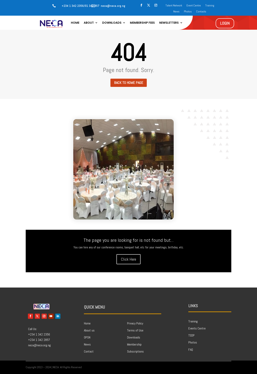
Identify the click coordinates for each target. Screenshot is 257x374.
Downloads (111, 23)
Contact (89, 351)
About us (89, 330)
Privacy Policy (135, 323)
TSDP (191, 335)
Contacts (201, 11)
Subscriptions (135, 351)
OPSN (87, 337)
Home (75, 23)
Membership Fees (142, 23)
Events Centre (197, 328)
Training (209, 5)
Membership (134, 344)
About (89, 23)
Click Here (128, 259)
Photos (188, 11)
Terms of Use (135, 330)
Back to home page (128, 82)
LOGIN (225, 23)
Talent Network (173, 5)
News (176, 11)
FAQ (190, 350)
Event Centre (194, 5)
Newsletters (169, 23)
